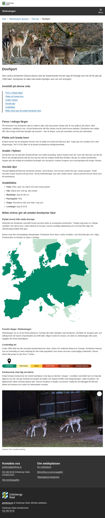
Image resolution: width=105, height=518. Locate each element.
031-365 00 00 (8, 511)
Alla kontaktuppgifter (10, 480)
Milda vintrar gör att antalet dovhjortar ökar (23, 111)
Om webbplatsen (44, 467)
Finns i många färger (14, 93)
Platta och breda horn (14, 96)
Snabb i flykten (11, 100)
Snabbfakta (10, 107)
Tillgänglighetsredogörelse (48, 477)
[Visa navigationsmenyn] (100, 11)
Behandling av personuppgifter (50, 472)
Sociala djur (10, 104)
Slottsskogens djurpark (18, 19)
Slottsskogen (9, 11)
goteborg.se (7, 503)
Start (4, 19)
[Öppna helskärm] (99, 393)
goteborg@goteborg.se (12, 467)
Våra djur (35, 19)
